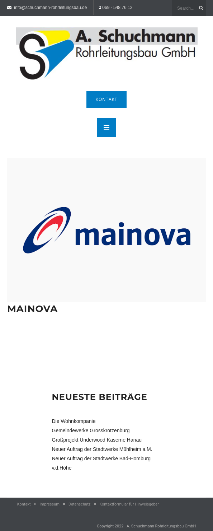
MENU (106, 127)
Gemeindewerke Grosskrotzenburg (91, 430)
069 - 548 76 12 (117, 7)
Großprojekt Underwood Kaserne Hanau (97, 440)
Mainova (32, 309)
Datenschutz (79, 504)
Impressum (50, 504)
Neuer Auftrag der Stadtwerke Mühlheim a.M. (102, 449)
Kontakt (107, 99)
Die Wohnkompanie (74, 421)
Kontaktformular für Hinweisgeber (129, 504)
